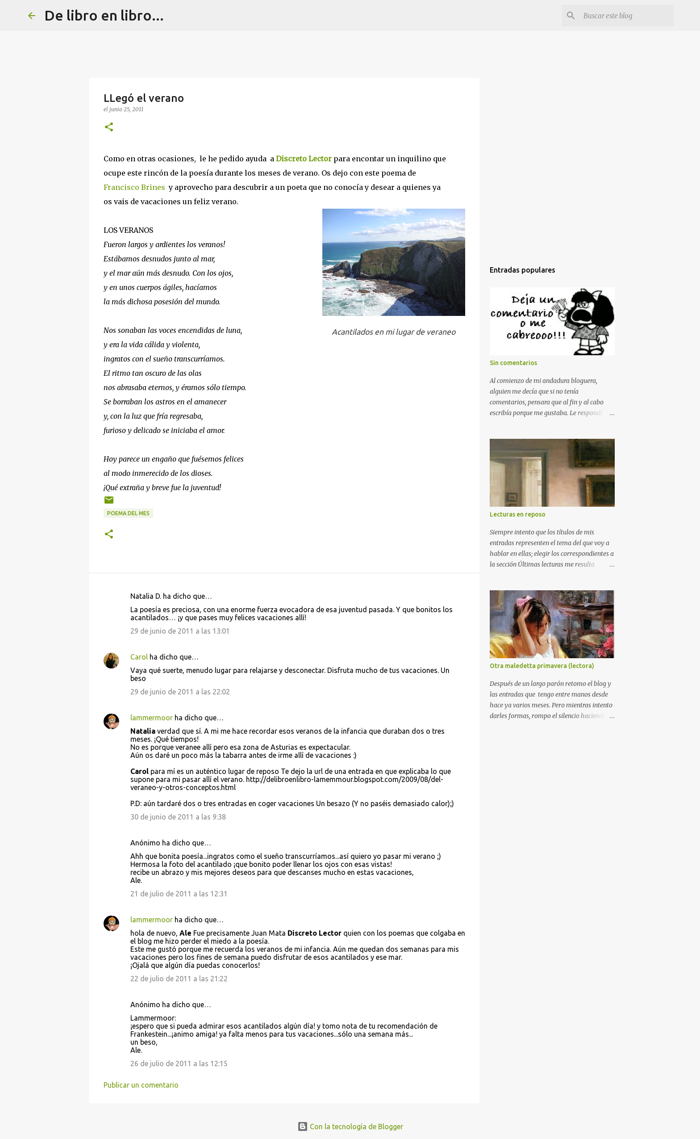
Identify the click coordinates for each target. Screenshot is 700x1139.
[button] (109, 128)
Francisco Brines (134, 187)
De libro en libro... (104, 15)
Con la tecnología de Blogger (350, 1126)
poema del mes (128, 513)
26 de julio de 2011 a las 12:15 (179, 1063)
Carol (139, 657)
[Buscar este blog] (627, 15)
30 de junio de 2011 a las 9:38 (178, 817)
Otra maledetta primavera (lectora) (542, 665)
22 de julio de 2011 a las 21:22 (179, 979)
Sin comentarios (513, 362)
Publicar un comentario (141, 1085)
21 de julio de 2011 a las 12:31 (179, 894)
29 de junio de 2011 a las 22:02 (180, 692)
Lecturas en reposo (518, 514)
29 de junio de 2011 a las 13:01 (180, 631)
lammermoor (151, 718)
